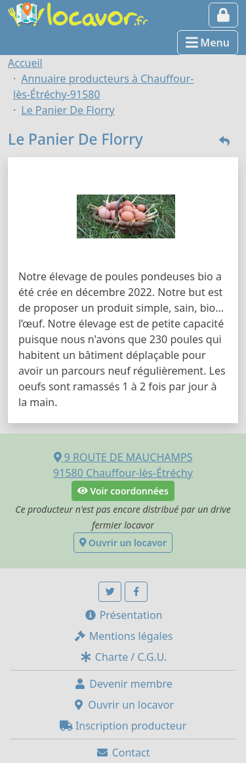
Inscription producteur (123, 725)
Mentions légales (123, 636)
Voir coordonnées (123, 491)
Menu (208, 42)
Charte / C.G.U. (123, 657)
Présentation (123, 615)
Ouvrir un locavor (123, 542)
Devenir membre (123, 684)
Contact (123, 752)
